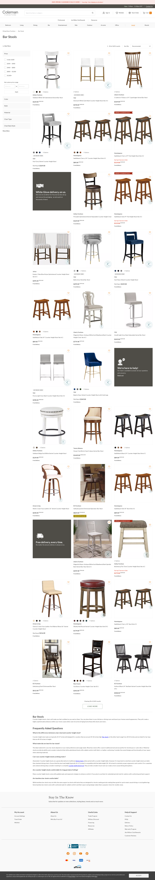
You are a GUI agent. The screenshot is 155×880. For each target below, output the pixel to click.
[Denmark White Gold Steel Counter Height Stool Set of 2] (92, 98)
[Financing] (91, 822)
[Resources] (91, 826)
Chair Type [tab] (8, 119)
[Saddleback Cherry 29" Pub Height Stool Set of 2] (133, 153)
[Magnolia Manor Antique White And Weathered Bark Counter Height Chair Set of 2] (92, 332)
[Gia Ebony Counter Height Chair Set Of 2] (92, 684)
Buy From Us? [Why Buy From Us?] (56, 819)
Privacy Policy (72, 876)
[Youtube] (80, 854)
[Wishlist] (16, 822)
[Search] (59, 13)
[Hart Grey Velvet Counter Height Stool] (52, 159)
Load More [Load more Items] (92, 706)
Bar (49, 25)
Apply (16, 92)
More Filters (6, 131)
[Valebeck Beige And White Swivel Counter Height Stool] (52, 451)
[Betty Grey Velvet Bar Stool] (92, 277)
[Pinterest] (87, 854)
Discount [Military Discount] (93, 819)
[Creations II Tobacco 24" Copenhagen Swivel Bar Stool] (133, 95)
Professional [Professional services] (61, 20)
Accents (103, 25)
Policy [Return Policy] (129, 826)
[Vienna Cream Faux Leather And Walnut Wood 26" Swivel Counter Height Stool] (52, 624)
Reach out (120, 375)
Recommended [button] (136, 46)
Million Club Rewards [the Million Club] (78, 20)
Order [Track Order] (18, 819)
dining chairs (80, 761)
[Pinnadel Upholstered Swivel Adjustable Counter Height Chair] (92, 214)
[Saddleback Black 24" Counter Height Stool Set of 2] (133, 451)
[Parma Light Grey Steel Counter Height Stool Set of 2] (52, 393)
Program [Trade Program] (92, 816)
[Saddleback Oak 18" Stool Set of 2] (133, 506)
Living (21, 25)
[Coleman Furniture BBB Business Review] (77, 848)
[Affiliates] (91, 829)
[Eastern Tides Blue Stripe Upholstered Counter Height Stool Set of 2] (52, 271)
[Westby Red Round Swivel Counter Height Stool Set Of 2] (92, 624)
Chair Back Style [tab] (9, 126)
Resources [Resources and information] (94, 20)
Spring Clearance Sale (121, 160)
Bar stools (105, 737)
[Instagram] (74, 854)
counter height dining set (76, 765)
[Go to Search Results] (92, 13)
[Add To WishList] (68, 53)
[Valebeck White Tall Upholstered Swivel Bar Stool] (52, 95)
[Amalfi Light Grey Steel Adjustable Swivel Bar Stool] (133, 332)
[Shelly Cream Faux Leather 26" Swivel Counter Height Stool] (52, 506)
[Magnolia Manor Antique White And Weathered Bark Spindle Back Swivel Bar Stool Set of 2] (92, 562)
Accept (139, 875)
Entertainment (62, 25)
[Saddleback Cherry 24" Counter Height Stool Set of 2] (92, 155)
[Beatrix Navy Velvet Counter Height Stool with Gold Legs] (92, 392)
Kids (76, 25)
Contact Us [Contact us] (149, 6)
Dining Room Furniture (9, 31)
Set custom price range (11, 82)
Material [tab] (7, 112)
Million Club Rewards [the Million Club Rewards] (133, 832)
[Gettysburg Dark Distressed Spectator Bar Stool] (92, 506)
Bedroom (8, 25)
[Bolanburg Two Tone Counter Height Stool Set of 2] (133, 564)
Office (117, 25)
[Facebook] (68, 854)
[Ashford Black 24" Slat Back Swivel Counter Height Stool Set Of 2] (133, 684)
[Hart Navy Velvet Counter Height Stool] (133, 277)
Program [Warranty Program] (130, 829)
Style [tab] (6, 106)
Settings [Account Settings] (19, 816)
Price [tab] (6, 54)
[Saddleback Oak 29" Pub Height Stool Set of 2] (133, 214)
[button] (106, 13)
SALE (133, 25)
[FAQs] (126, 819)
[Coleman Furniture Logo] (10, 15)
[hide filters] (7, 46)
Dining (35, 25)
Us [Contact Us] (128, 816)
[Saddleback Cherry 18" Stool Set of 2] (133, 621)
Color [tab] (6, 99)
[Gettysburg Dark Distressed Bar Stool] (52, 684)
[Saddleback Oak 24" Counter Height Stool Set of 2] (52, 335)
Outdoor (89, 25)
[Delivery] (127, 822)
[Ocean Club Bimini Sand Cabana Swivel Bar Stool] (92, 448)
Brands (147, 25)
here (96, 876)
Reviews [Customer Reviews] (130, 835)
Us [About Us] (53, 816)
